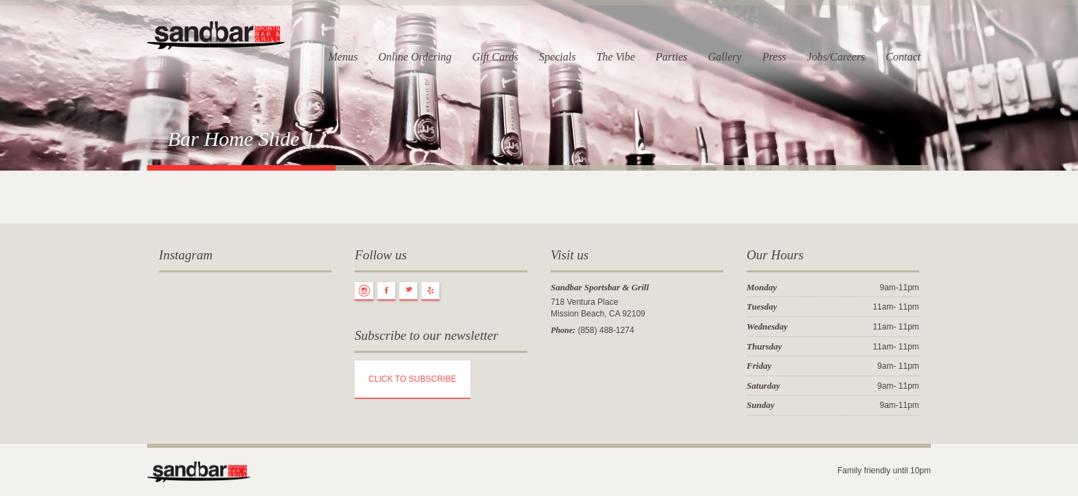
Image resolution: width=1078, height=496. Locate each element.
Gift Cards (495, 57)
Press (774, 57)
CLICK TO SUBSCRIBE (412, 379)
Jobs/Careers (836, 57)
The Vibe (615, 57)
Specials (557, 57)
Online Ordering (415, 57)
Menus (343, 57)
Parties (672, 57)
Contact (903, 57)
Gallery (725, 57)
